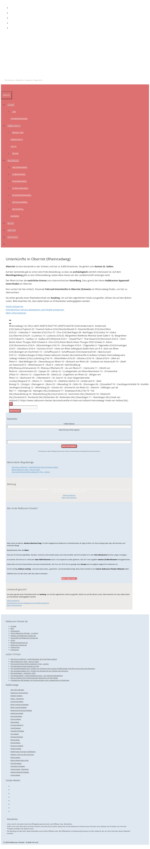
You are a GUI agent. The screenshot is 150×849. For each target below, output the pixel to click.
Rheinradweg (19, 181)
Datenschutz (15, 647)
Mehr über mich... (69, 578)
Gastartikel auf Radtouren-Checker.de (24, 638)
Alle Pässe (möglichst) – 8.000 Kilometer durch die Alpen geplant (35, 467)
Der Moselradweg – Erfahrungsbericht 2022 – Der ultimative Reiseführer (37, 676)
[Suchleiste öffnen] (2, 87)
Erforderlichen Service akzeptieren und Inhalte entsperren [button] (35, 309)
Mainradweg (15, 740)
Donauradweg (20, 188)
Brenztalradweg (16, 716)
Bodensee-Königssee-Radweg (21, 710)
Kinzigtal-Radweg (17, 737)
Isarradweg (15, 734)
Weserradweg (19, 167)
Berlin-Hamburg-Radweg (19, 704)
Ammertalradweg (17, 701)
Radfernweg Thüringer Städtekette (23, 752)
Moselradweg (20, 202)
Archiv (11, 230)
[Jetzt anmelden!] (69, 446)
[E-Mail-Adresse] (69, 427)
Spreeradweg (15, 775)
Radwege (14, 160)
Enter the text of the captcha (69, 430)
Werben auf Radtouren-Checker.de (23, 636)
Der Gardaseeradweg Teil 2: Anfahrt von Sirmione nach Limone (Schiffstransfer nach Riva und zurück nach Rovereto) (53, 668)
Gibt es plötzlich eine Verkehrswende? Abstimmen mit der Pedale (34, 678)
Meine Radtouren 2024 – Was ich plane (26, 470)
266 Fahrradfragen (17, 690)
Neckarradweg (16, 749)
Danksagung (15, 631)
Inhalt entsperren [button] (14, 306)
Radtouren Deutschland (19, 693)
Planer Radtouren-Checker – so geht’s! (24, 633)
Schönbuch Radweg (18, 766)
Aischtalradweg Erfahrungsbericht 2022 (25, 666)
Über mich (14, 125)
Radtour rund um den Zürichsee (22, 754)
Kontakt (12, 237)
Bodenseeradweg (21, 195)
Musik (15, 153)
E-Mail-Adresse (69, 424)
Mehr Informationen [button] (16, 312)
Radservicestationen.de (19, 643)
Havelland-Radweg (17, 731)
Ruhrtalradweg (16, 763)
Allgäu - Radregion (17, 699)
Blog (10, 223)
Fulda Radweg (16, 728)
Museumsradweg (17, 746)
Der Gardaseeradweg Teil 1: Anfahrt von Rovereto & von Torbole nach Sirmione (39, 671)
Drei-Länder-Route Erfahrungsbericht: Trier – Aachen (31, 472)
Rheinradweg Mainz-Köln (20, 760)
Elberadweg (18, 174)
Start (11, 104)
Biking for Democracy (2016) (17, 139)
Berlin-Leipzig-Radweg (19, 707)
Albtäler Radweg (16, 696)
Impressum (15, 650)
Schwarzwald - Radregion (20, 769)
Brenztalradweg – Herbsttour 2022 (23, 673)
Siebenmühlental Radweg (20, 772)
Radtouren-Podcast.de (19, 645)
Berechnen (15, 410)
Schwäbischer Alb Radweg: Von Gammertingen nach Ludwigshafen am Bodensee (40, 680)
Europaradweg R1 (17, 725)
